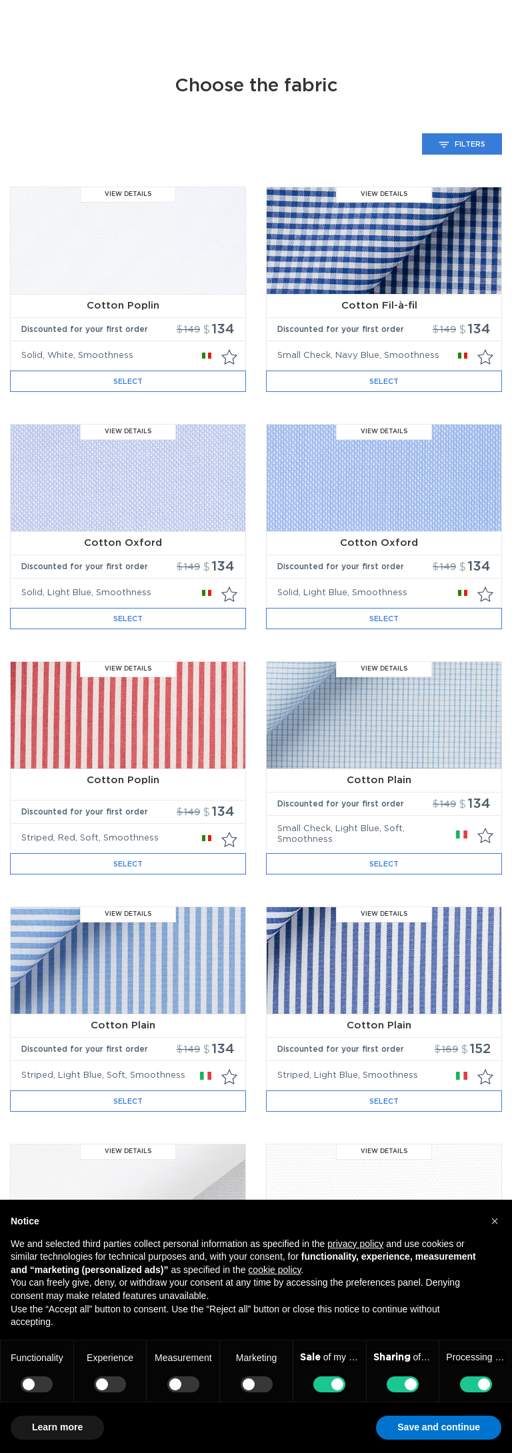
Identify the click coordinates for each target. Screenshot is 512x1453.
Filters (462, 144)
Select (128, 381)
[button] (494, 1221)
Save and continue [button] (438, 1427)
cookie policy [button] (274, 1269)
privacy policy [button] (355, 1243)
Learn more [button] (57, 1427)
